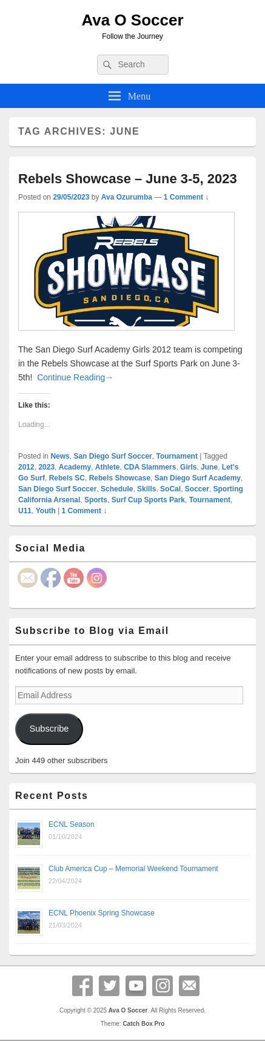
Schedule (117, 489)
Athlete (107, 467)
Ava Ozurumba (126, 197)
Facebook (82, 985)
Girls (188, 467)
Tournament (176, 456)
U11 (25, 511)
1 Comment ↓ (186, 197)
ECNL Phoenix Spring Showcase (102, 913)
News (59, 456)
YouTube (136, 985)
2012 (26, 467)
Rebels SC (67, 478)
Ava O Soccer (132, 20)
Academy (75, 467)
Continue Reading (75, 377)
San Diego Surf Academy (198, 478)
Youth (46, 511)
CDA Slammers (150, 467)
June (209, 467)
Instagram (162, 985)
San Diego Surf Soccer (112, 456)
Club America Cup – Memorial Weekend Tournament (133, 868)
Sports (95, 500)
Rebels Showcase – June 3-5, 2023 (127, 178)
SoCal (170, 489)
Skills (146, 489)
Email (189, 985)
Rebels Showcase (119, 478)
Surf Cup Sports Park (148, 500)
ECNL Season (72, 824)
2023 (46, 467)
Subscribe (49, 728)
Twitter (109, 985)
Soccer (197, 489)
